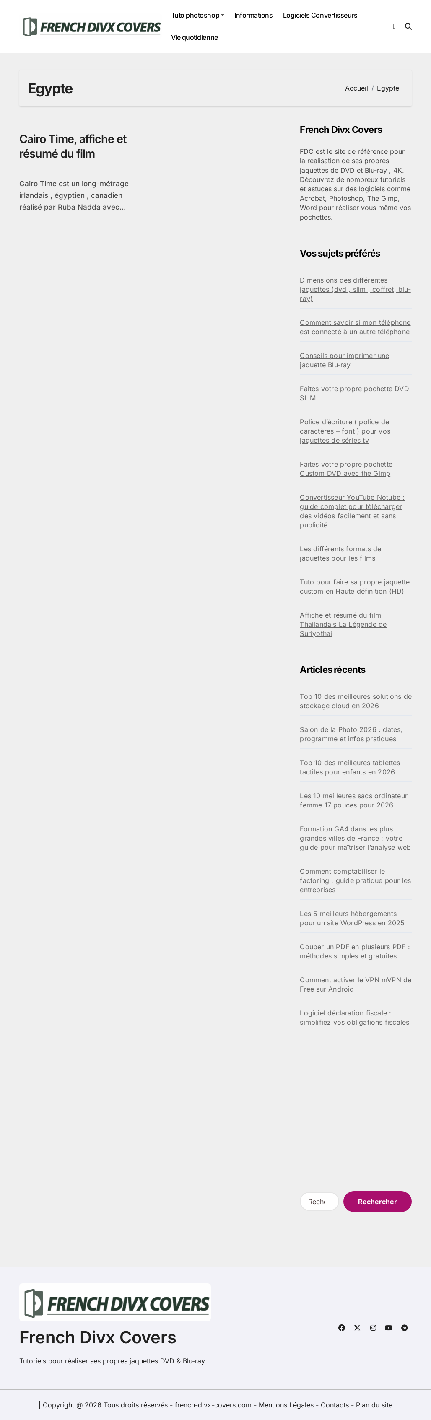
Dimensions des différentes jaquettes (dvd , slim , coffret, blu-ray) (355, 289)
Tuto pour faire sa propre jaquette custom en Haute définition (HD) (355, 586)
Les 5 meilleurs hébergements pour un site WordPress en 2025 (352, 918)
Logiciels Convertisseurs (320, 15)
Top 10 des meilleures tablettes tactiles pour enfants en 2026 (350, 767)
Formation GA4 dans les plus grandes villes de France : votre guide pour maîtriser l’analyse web (355, 838)
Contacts (335, 1405)
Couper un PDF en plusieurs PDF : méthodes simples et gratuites (355, 951)
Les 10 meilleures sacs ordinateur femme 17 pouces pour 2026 (354, 800)
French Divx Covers (98, 1337)
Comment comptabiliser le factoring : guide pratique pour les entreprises (355, 880)
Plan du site (374, 1405)
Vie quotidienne (194, 37)
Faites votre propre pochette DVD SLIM (354, 393)
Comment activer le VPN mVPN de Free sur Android (355, 984)
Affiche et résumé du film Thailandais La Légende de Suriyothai (343, 624)
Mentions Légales (287, 1405)
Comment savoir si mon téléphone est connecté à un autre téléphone (355, 327)
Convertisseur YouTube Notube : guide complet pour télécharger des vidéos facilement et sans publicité (352, 511)
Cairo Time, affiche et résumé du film (74, 146)
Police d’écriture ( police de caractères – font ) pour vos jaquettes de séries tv (345, 431)
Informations (253, 15)
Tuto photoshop (197, 15)
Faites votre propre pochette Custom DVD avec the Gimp (346, 469)
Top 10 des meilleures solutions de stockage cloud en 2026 (356, 701)
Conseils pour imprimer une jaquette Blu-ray (344, 360)
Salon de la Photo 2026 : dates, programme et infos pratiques (351, 734)
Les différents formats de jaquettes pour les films (340, 553)
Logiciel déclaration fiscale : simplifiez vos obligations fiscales (354, 1017)
